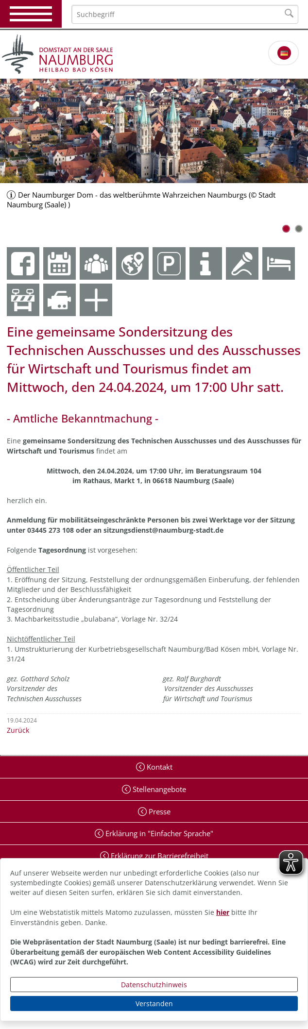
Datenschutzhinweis (154, 984)
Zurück (18, 730)
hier (222, 912)
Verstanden (154, 1003)
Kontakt (158, 767)
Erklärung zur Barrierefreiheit (158, 855)
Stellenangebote (158, 789)
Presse (159, 811)
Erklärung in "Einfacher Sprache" (158, 833)
